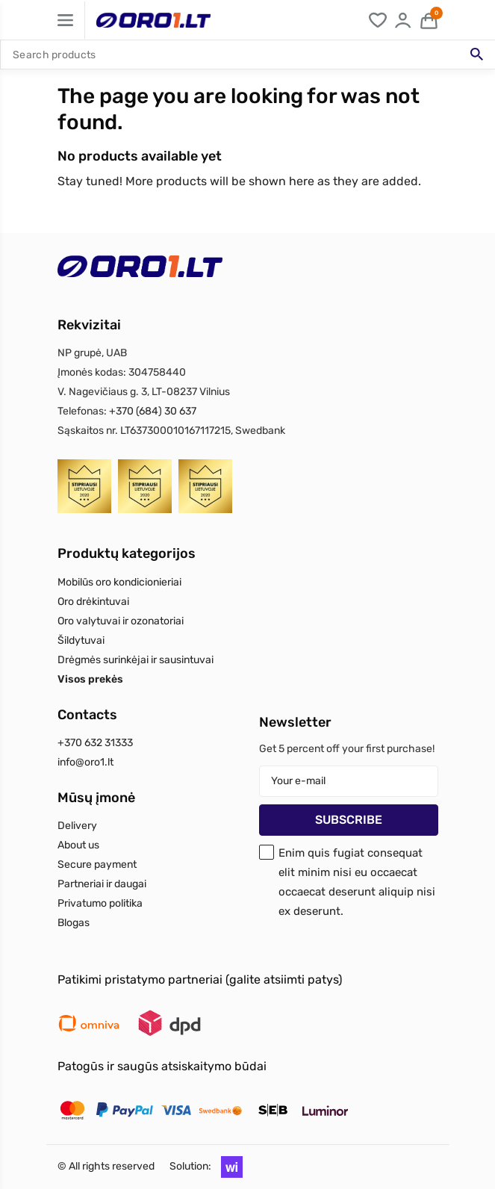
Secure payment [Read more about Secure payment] (97, 864)
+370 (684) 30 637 (152, 411)
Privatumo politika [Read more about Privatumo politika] (100, 903)
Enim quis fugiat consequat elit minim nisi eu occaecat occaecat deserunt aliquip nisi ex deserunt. (356, 882)
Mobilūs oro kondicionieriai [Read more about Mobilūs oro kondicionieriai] (119, 582)
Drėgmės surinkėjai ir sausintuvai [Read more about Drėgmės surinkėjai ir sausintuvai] (135, 660)
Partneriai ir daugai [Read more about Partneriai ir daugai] (101, 884)
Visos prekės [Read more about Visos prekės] (90, 679)
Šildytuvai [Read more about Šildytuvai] (81, 640)
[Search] (247, 54)
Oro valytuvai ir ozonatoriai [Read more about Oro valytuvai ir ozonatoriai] (120, 621)
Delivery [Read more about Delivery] (77, 825)
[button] (228, 1166)
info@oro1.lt (85, 762)
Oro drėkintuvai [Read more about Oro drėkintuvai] (93, 601)
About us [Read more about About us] (78, 845)
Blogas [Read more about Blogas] (73, 922)
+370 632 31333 (95, 742)
